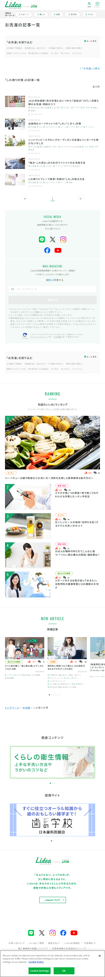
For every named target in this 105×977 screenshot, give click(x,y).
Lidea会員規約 (72, 943)
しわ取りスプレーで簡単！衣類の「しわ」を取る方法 (56, 179)
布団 (58, 14)
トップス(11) (77, 53)
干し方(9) (55, 53)
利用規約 (90, 943)
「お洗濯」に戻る (91, 68)
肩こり (42, 14)
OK (64, 970)
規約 (48, 280)
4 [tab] (55, 694)
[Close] (99, 955)
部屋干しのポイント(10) (16, 53)
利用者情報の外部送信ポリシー (69, 948)
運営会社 (54, 943)
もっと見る (92, 41)
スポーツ (25, 14)
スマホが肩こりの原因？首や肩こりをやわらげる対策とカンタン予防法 (76, 494)
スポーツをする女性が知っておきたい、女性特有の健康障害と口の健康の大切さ (77, 584)
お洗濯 (26, 707)
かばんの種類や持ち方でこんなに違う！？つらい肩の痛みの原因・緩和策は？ (77, 552)
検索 (89, 5)
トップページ (12, 707)
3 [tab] (53, 694)
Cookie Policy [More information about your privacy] (36, 961)
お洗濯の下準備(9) (14, 48)
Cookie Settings (39, 970)
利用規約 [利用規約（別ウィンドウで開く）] (59, 337)
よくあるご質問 (36, 943)
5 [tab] (58, 694)
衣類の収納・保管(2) (74, 48)
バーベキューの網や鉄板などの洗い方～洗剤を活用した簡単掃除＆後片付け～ (49, 478)
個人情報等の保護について (33, 948)
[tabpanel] (24, 662)
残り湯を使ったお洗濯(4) (38, 53)
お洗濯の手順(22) (55, 48)
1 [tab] (49, 694)
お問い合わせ (17, 943)
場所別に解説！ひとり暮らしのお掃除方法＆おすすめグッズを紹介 (66, 667)
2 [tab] (51, 694)
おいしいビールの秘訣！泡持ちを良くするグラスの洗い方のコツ (77, 523)
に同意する (53, 280)
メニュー (97, 5)
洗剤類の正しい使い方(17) (35, 48)
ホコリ (91, 14)
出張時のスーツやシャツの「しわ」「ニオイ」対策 (54, 123)
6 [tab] (60, 694)
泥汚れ (74, 14)
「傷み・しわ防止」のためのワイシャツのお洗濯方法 (56, 162)
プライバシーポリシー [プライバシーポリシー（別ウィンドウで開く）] (40, 337)
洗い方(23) (65, 53)
